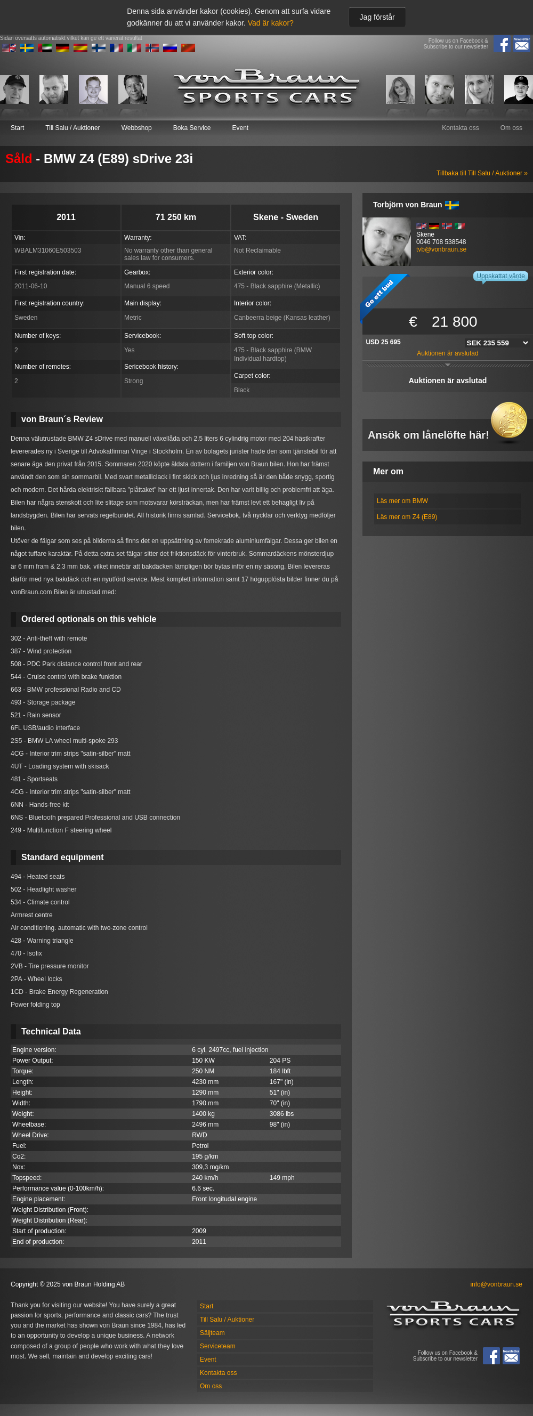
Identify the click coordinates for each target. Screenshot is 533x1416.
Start (17, 128)
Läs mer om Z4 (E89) (407, 517)
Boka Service (192, 128)
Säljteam (212, 1333)
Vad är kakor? (271, 23)
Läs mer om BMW (402, 501)
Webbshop (137, 128)
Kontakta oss (460, 128)
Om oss (511, 128)
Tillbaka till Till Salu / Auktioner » (482, 173)
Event (240, 128)
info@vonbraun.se (496, 1284)
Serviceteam (218, 1346)
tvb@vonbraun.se (441, 249)
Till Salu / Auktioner (72, 128)
